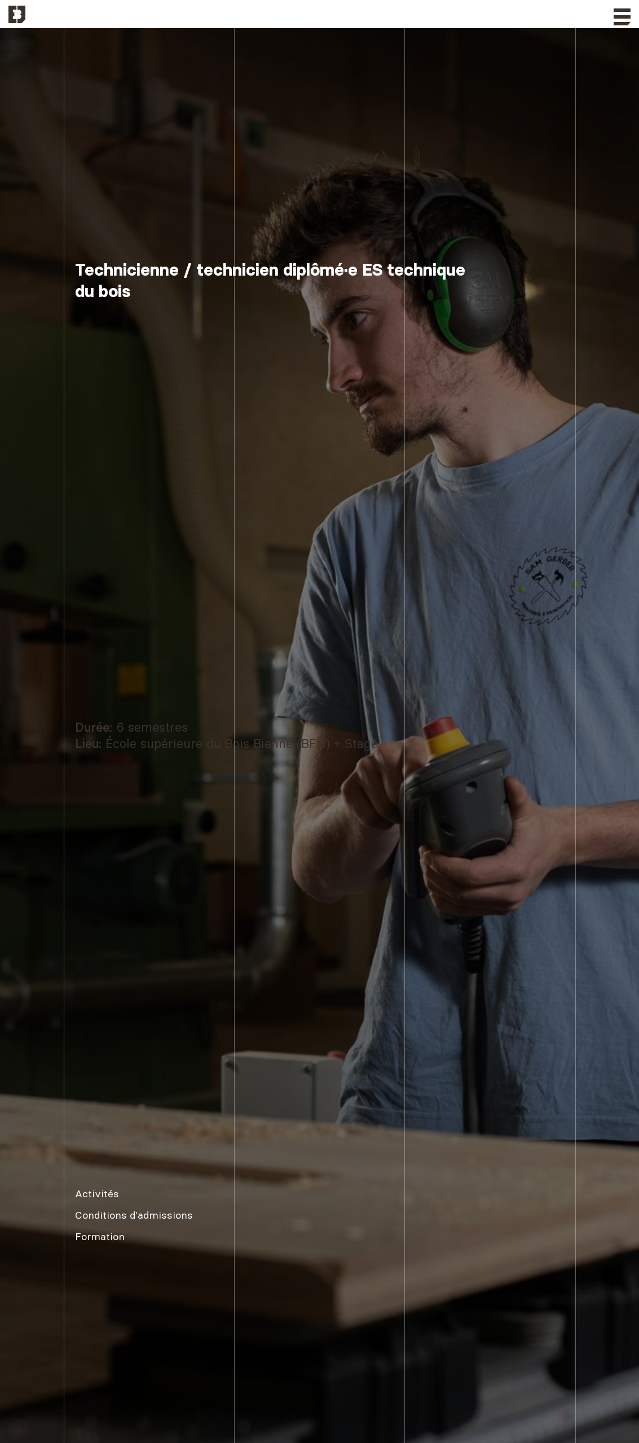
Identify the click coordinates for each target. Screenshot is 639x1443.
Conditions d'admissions (134, 1215)
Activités (97, 1193)
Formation (100, 1236)
